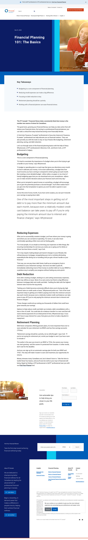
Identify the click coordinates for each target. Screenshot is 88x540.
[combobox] (66, 447)
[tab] (23, 13)
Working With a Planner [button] (52, 12)
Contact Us (59, 7)
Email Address (65, 395)
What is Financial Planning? (23, 11)
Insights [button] (62, 12)
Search (83, 7)
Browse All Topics (41, 475)
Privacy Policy (42, 425)
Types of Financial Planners (54, 476)
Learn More (9, 492)
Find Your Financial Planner (59, 2)
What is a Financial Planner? (54, 474)
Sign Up (66, 404)
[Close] (86, 2)
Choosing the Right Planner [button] (38, 12)
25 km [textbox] (64, 447)
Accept (55, 509)
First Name (64, 388)
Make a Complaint (51, 7)
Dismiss (48, 509)
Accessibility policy (71, 474)
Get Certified (9, 515)
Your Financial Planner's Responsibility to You (57, 480)
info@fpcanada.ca (51, 427)
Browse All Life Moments (40, 472)
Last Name (73, 388)
